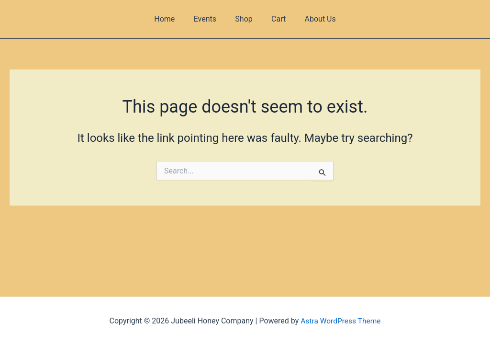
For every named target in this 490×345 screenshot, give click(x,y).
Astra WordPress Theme (341, 320)
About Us (313, 18)
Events (208, 18)
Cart (275, 18)
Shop (243, 18)
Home (171, 18)
